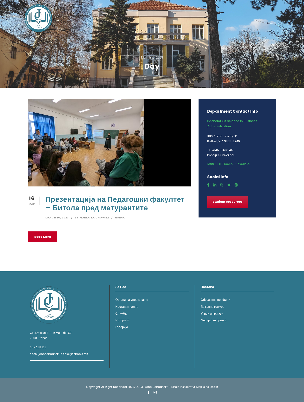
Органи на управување (131, 300)
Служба (121, 313)
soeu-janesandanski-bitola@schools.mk (59, 354)
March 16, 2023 (57, 217)
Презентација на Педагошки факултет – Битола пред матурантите (115, 203)
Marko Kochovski (94, 217)
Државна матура (212, 307)
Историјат (122, 320)
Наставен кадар (126, 307)
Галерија (121, 327)
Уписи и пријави (212, 313)
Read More (42, 237)
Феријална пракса (213, 320)
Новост (121, 217)
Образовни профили (215, 300)
